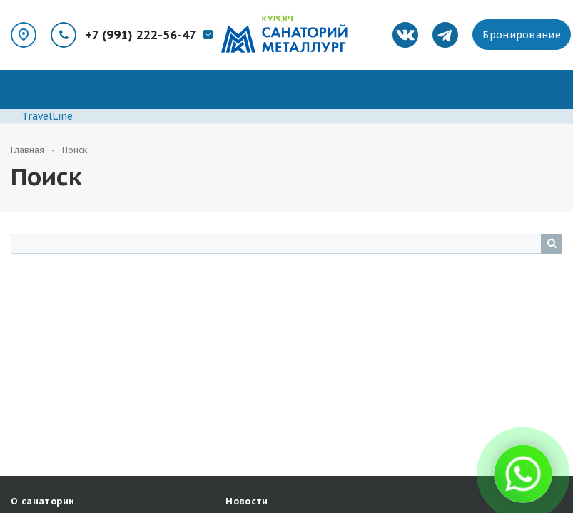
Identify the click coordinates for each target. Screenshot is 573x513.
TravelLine (47, 116)
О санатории (42, 501)
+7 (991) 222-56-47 (140, 35)
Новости (246, 501)
